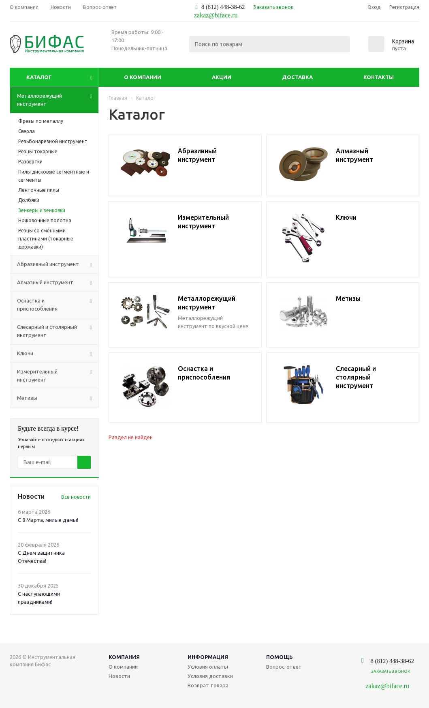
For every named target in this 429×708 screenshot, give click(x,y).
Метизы (57, 398)
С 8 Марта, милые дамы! (48, 520)
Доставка (297, 77)
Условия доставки (210, 676)
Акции (221, 77)
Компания (124, 657)
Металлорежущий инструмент (57, 100)
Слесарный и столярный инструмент (57, 331)
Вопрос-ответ (284, 666)
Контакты (378, 77)
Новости (119, 676)
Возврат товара (208, 685)
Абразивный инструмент (57, 264)
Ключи (57, 354)
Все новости (76, 497)
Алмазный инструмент (57, 283)
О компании (142, 77)
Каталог (39, 77)
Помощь (279, 657)
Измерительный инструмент (57, 376)
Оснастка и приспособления (57, 305)
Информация (208, 657)
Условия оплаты (208, 666)
